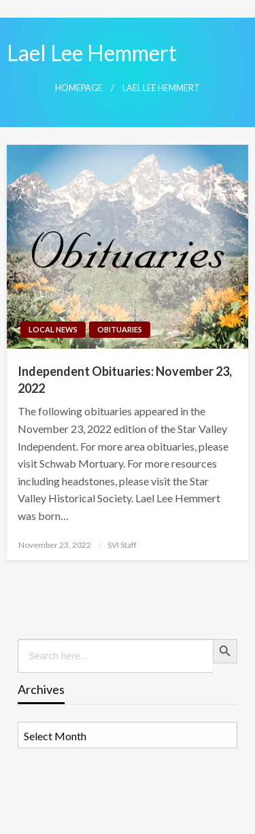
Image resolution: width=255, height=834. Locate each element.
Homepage (79, 88)
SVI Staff (122, 545)
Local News (53, 329)
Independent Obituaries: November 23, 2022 (125, 380)
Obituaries (119, 329)
